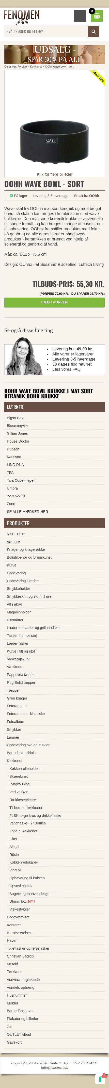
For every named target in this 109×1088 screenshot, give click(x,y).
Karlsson (14, 457)
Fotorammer (17, 706)
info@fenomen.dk (54, 1067)
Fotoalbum (15, 722)
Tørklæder (15, 972)
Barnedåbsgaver (20, 1011)
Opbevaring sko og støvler (28, 745)
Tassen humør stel (22, 636)
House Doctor (18, 441)
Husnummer (17, 995)
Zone (11, 504)
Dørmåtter (15, 620)
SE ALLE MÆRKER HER (27, 512)
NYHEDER (16, 534)
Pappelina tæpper (21, 675)
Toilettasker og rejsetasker (28, 948)
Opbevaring (16, 573)
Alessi (14, 847)
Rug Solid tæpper (21, 682)
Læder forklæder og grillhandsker (34, 628)
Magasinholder (19, 612)
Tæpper (13, 690)
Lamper (13, 737)
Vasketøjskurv (18, 659)
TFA (10, 472)
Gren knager (17, 698)
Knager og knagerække (26, 549)
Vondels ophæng (20, 987)
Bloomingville (17, 426)
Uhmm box (22, 901)
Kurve (12, 565)
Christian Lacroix (20, 956)
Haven (12, 940)
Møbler (12, 1003)
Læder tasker (17, 643)
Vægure (13, 542)
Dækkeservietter (22, 800)
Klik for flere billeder (55, 174)
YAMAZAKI (16, 496)
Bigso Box (15, 418)
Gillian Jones (17, 433)
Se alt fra (86, 196)
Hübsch (13, 449)
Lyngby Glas (19, 784)
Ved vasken (18, 792)
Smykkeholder (18, 589)
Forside (22, 66)
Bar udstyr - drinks (22, 753)
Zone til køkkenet (23, 831)
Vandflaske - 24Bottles (27, 823)
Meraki (12, 964)
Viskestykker (19, 909)
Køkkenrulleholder (24, 769)
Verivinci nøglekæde (23, 980)
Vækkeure (15, 667)
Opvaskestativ (20, 886)
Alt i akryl (14, 604)
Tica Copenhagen (21, 480)
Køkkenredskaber (23, 862)
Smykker (14, 729)
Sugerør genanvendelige (29, 894)
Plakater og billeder (22, 1019)
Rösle (14, 855)
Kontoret (14, 925)
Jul (9, 1027)
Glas (13, 839)
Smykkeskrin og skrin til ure (29, 596)
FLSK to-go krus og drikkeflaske (35, 816)
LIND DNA (15, 465)
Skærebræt (18, 776)
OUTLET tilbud (19, 1034)
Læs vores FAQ (66, 369)
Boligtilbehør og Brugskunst (29, 557)
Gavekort (14, 1042)
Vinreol (15, 870)
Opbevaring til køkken (27, 878)
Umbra (12, 488)
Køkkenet (36, 66)
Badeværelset (18, 917)
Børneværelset (19, 933)
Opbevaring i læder (22, 581)
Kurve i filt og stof (21, 651)
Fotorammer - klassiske (26, 714)
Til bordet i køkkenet (25, 808)
